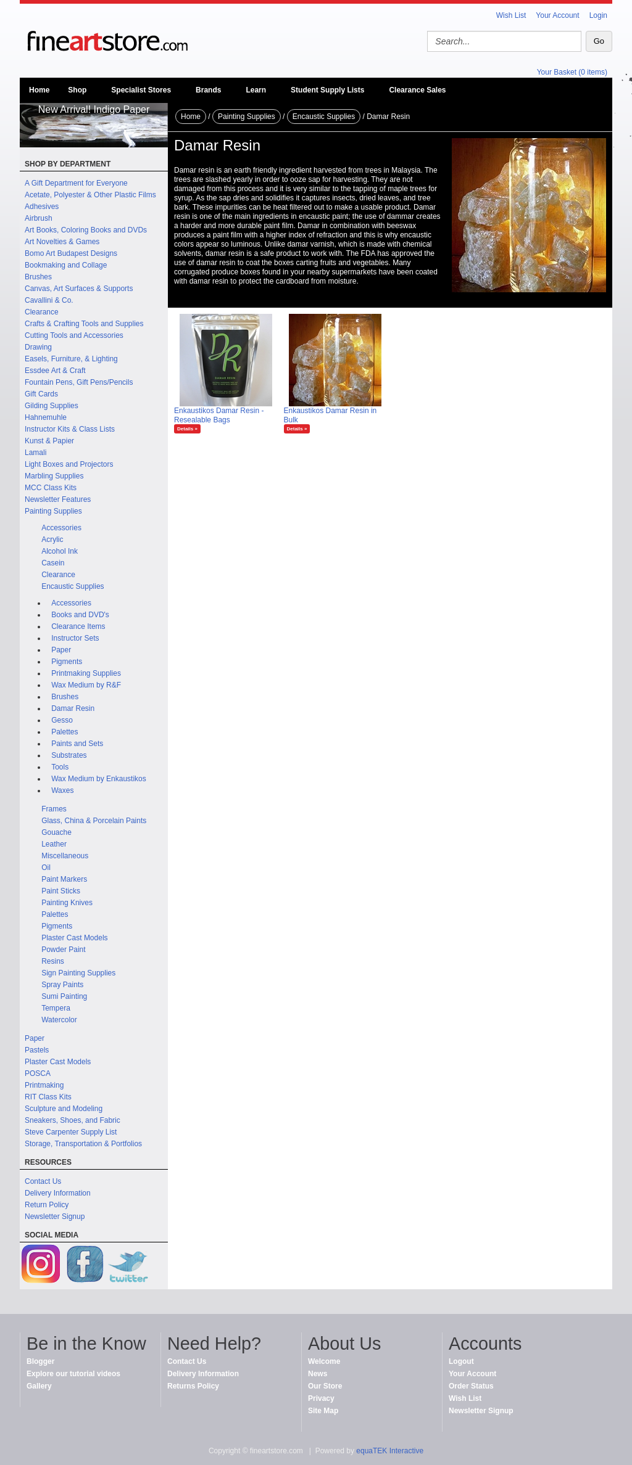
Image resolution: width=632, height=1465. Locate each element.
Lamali (35, 452)
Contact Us (43, 1181)
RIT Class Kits (48, 1097)
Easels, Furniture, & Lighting (71, 359)
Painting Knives (67, 902)
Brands (208, 90)
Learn (256, 90)
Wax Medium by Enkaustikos (98, 778)
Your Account (557, 15)
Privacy (321, 1398)
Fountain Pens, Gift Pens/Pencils (79, 382)
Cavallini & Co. (49, 300)
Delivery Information (58, 1193)
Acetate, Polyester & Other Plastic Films (90, 195)
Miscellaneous (64, 856)
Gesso (62, 720)
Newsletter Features (58, 499)
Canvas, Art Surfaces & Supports (79, 288)
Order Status (471, 1386)
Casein (52, 563)
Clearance (42, 312)
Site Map (323, 1410)
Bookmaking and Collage (66, 265)
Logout (461, 1361)
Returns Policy (193, 1386)
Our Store (325, 1386)
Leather (54, 844)
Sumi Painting (64, 996)
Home (39, 90)
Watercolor (59, 1020)
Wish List (511, 15)
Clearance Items (78, 626)
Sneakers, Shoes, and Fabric (72, 1120)
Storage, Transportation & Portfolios (83, 1143)
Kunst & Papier (49, 441)
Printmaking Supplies (86, 673)
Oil (46, 867)
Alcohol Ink (59, 551)
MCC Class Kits (51, 487)
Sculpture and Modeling (63, 1108)
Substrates (68, 755)
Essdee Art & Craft (55, 370)
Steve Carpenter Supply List (71, 1132)
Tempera (55, 1008)
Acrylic (52, 539)
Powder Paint (63, 949)
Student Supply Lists (327, 90)
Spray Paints (62, 984)
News (317, 1373)
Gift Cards (41, 394)
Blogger (40, 1361)
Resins (52, 961)
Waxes (62, 790)
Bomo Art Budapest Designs (71, 253)
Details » (187, 429)
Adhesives (42, 206)
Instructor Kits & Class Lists (70, 429)
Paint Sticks (60, 891)
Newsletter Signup (55, 1216)
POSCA (38, 1073)
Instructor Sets (75, 638)
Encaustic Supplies (72, 586)
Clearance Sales (417, 90)
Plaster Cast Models (74, 938)
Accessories (61, 527)
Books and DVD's (80, 614)
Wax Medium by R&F (86, 685)
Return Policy (47, 1204)
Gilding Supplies (51, 405)
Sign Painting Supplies (78, 973)
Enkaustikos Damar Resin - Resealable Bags (219, 415)
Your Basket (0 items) (572, 72)
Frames (54, 809)
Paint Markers (64, 879)
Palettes (64, 732)
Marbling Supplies (54, 476)
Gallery (39, 1386)
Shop (77, 90)
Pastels (37, 1050)
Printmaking (44, 1085)
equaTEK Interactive (389, 1451)
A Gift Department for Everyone (76, 183)
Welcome (324, 1361)
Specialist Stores (141, 90)
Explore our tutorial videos (73, 1373)
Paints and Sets (77, 743)
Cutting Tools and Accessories (74, 335)
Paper (61, 650)
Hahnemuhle (46, 417)
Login (598, 15)
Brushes (38, 277)
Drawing (38, 347)
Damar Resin (72, 708)
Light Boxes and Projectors (69, 464)
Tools (60, 767)
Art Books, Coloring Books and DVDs (86, 230)
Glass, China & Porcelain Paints (93, 820)
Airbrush (38, 218)
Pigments (66, 661)
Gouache (56, 832)
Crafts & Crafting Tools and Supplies (84, 323)
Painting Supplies (53, 511)
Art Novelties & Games (62, 241)
